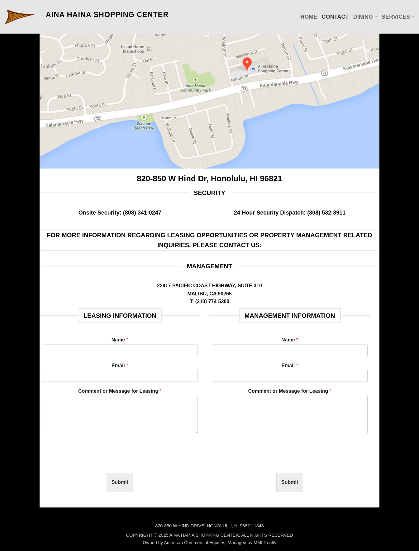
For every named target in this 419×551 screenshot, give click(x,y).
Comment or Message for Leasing (120, 391)
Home (308, 17)
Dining (365, 17)
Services (398, 17)
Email (120, 365)
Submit (120, 482)
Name (120, 339)
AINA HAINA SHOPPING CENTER (107, 15)
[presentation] (89, 462)
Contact (335, 17)
